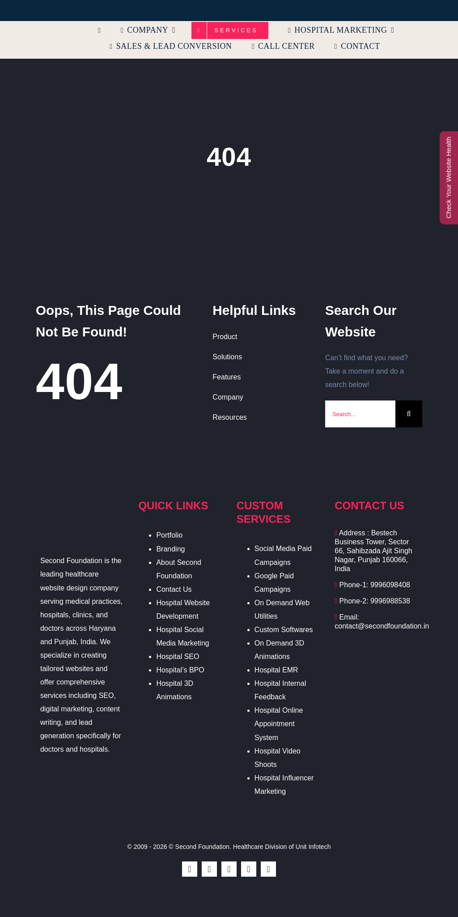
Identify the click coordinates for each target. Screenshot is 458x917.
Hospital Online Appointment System (278, 723)
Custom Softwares (283, 629)
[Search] (408, 413)
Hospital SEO (177, 656)
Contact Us (173, 589)
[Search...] (360, 413)
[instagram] (229, 869)
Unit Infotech (313, 846)
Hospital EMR (276, 670)
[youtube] (248, 869)
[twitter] (209, 869)
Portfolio (169, 535)
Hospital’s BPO (180, 670)
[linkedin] (268, 869)
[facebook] (189, 869)
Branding (170, 549)
